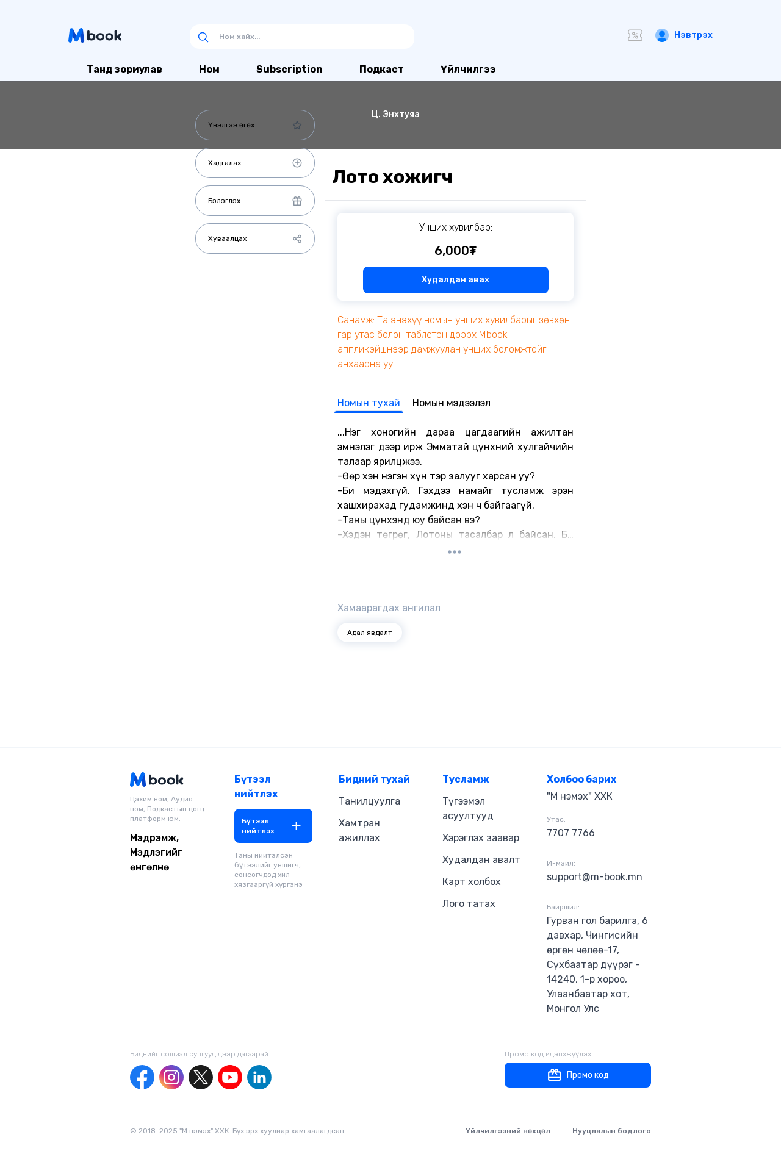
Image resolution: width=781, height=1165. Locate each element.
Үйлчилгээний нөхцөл (508, 1131)
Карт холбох (471, 881)
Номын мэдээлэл (451, 403)
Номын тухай (368, 403)
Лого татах (468, 903)
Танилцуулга (369, 801)
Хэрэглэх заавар (480, 838)
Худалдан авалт (481, 860)
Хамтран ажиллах (359, 830)
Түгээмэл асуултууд (468, 808)
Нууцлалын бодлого (611, 1131)
